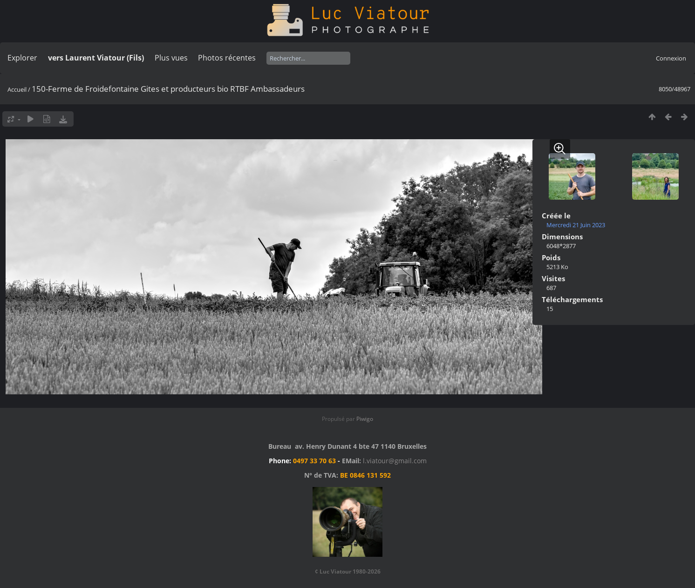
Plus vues (171, 58)
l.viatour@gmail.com (395, 460)
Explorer (22, 58)
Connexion (671, 58)
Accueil (17, 89)
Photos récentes (227, 58)
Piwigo (364, 419)
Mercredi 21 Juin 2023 (575, 225)
